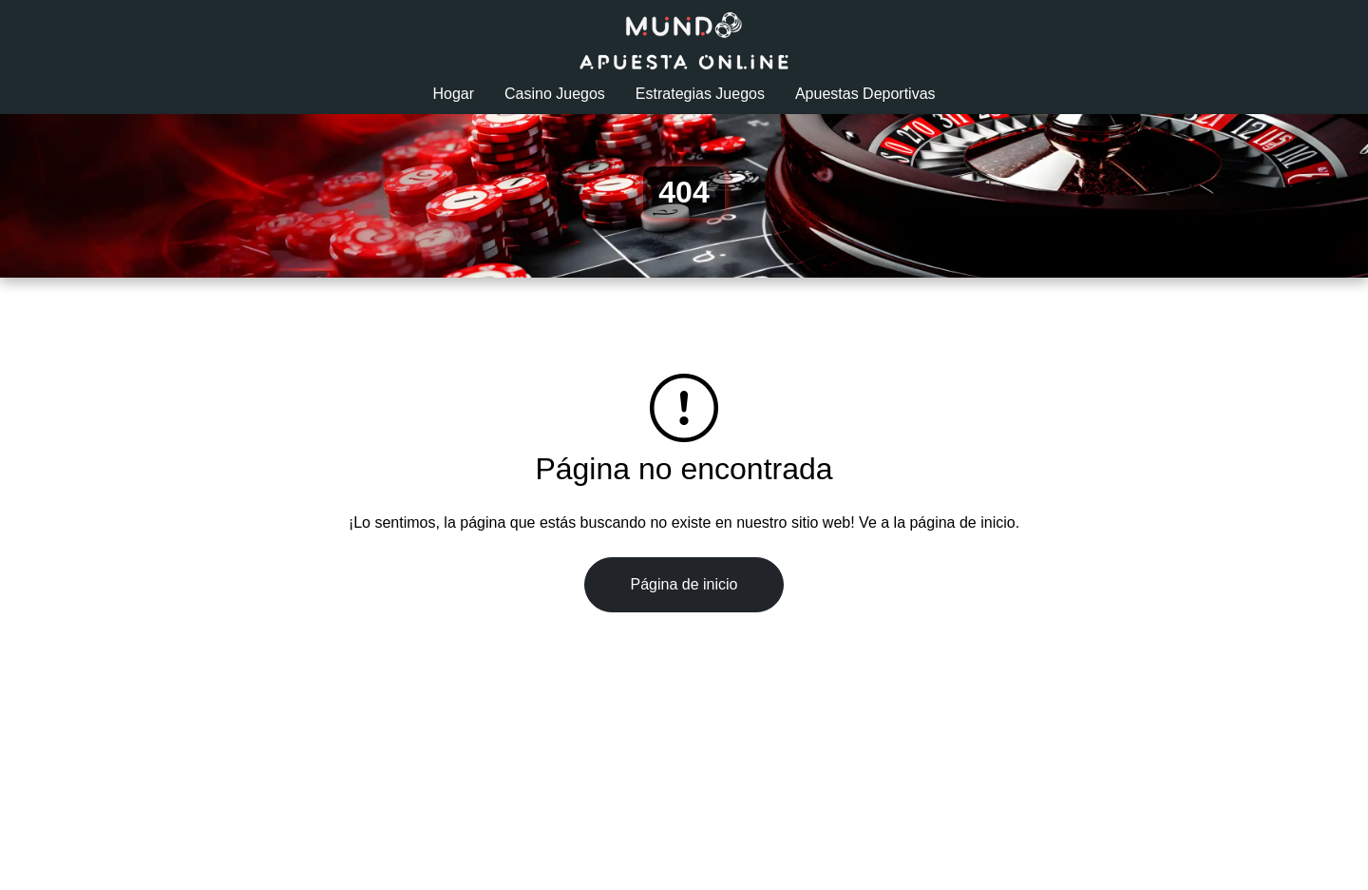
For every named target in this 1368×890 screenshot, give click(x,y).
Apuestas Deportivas (865, 94)
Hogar (453, 94)
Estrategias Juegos (700, 94)
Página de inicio (684, 584)
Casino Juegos (554, 94)
